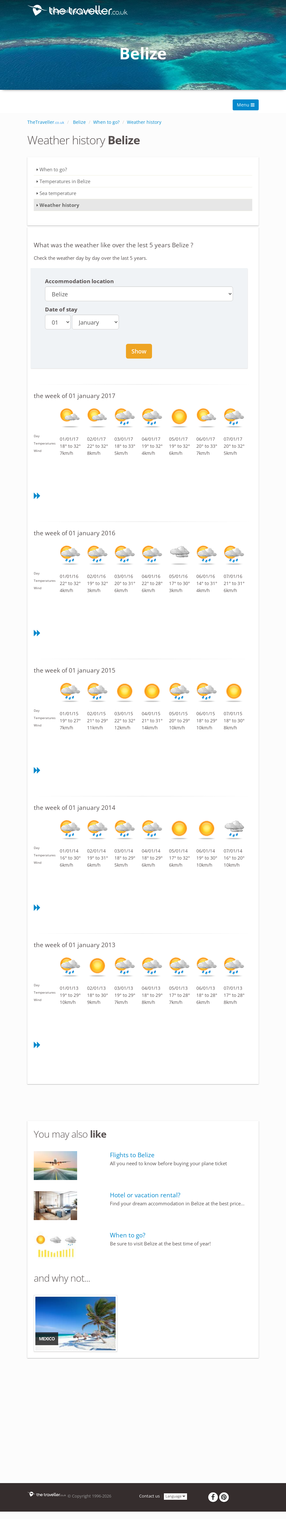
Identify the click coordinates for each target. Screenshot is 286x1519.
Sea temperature (58, 193)
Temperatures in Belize (65, 181)
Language (175, 1496)
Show (139, 351)
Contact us (149, 1496)
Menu (246, 105)
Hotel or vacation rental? (145, 1195)
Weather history (59, 205)
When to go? (53, 169)
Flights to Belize (132, 1155)
